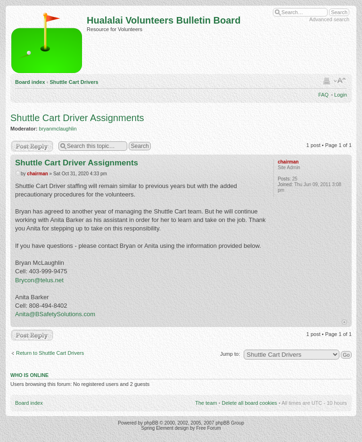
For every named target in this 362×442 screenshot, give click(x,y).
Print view (326, 80)
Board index (30, 82)
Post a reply (32, 146)
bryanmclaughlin (58, 128)
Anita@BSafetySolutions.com (55, 314)
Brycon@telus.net (39, 280)
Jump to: (230, 354)
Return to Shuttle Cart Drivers (50, 353)
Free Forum (208, 428)
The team (206, 403)
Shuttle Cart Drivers (73, 82)
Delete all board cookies (249, 403)
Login (340, 95)
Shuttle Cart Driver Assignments (77, 118)
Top (344, 322)
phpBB (151, 423)
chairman (37, 173)
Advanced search (329, 19)
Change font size (340, 80)
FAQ (323, 95)
